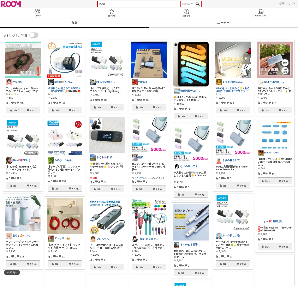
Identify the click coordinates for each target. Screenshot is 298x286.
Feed (37, 13)
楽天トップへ (287, 3)
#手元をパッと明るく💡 (229, 88)
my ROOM (260, 13)
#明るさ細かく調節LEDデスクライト (233, 91)
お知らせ (186, 13)
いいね (33, 110)
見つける (111, 13)
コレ (16, 110)
